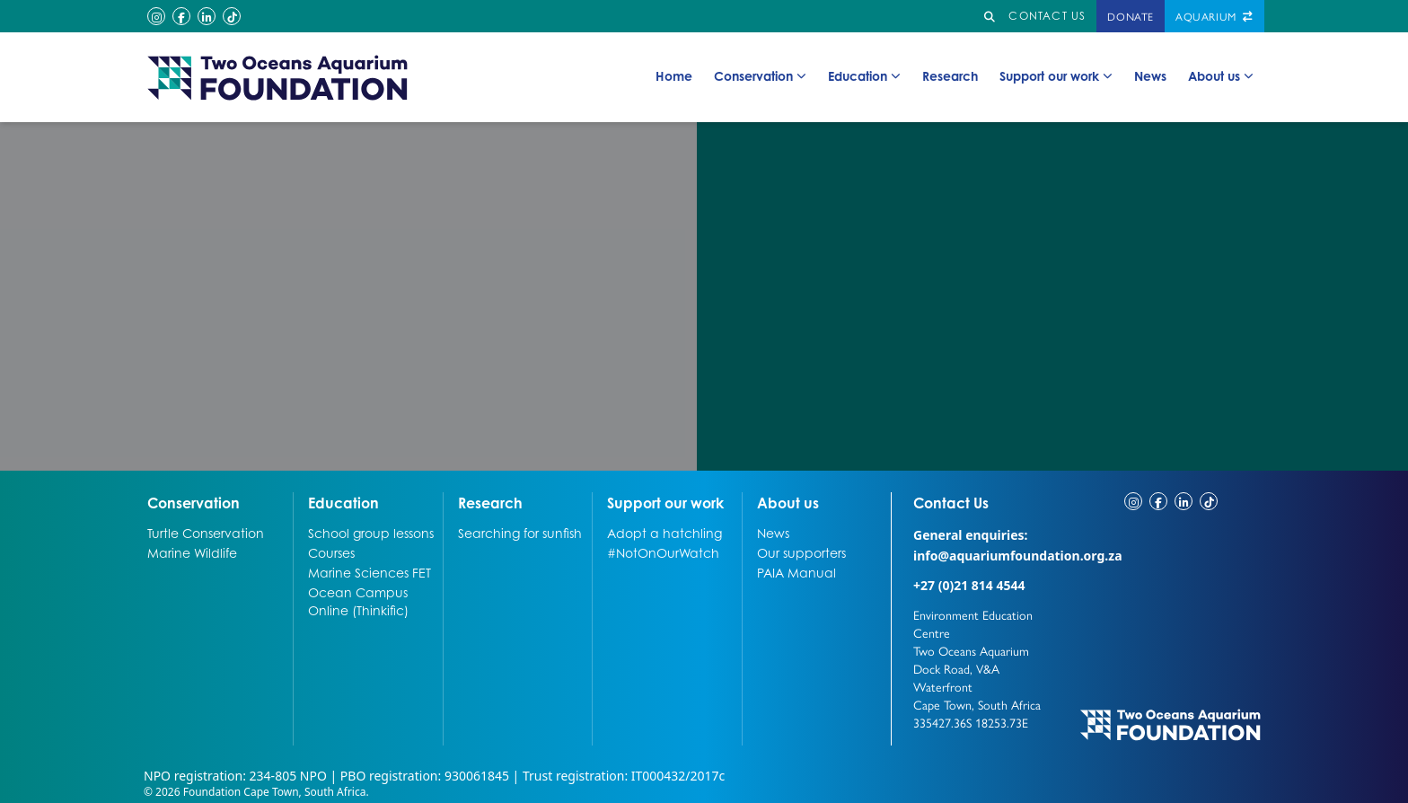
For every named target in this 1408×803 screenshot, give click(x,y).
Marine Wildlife (192, 552)
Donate (1130, 16)
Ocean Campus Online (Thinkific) (358, 601)
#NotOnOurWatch (663, 552)
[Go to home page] (278, 77)
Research (950, 75)
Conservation (760, 76)
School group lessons (371, 533)
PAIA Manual (796, 572)
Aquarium (1214, 16)
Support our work (1056, 76)
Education (864, 76)
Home (674, 75)
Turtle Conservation (205, 533)
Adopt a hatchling (664, 533)
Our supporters (801, 552)
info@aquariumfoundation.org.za (1017, 555)
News (1150, 75)
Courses (331, 552)
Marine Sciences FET (369, 572)
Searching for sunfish (520, 533)
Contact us (1047, 15)
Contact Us (984, 502)
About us (1221, 76)
